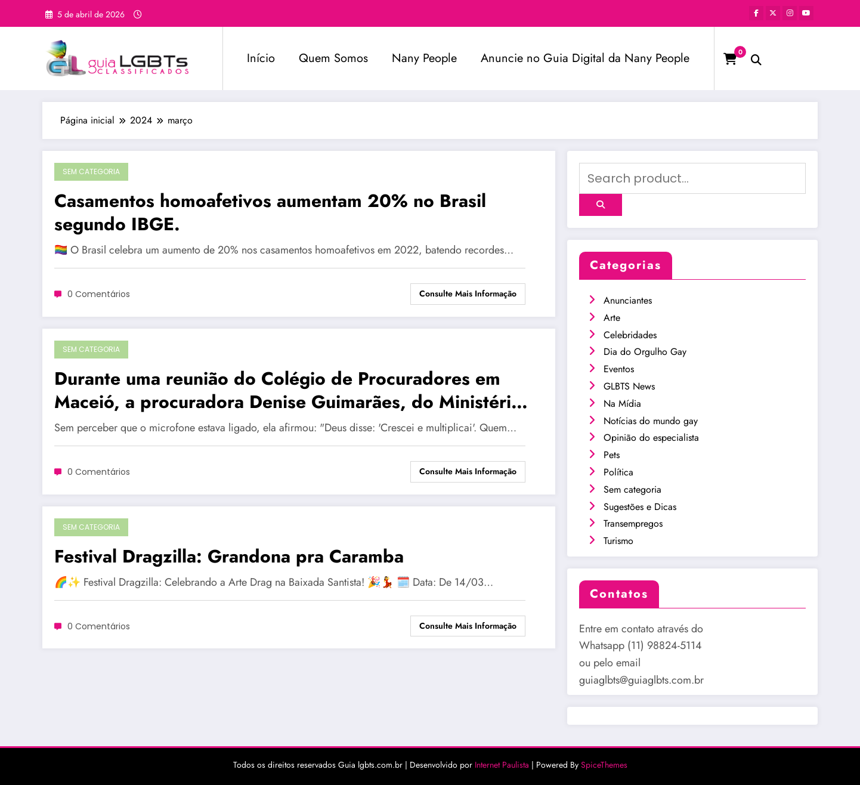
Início (261, 58)
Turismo (618, 541)
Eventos (619, 369)
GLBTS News (629, 386)
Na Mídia (622, 403)
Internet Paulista (502, 765)
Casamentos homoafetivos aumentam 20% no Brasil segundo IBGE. (270, 212)
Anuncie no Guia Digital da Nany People (585, 58)
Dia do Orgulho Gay (645, 351)
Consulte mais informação (467, 293)
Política (618, 472)
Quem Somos (333, 58)
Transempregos (633, 523)
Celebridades (630, 335)
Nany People (424, 58)
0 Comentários (98, 294)
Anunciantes (628, 300)
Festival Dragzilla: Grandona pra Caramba (229, 556)
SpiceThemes (604, 765)
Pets (612, 455)
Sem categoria (91, 171)
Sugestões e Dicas (640, 507)
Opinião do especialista (651, 437)
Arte (612, 317)
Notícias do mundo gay (651, 421)
